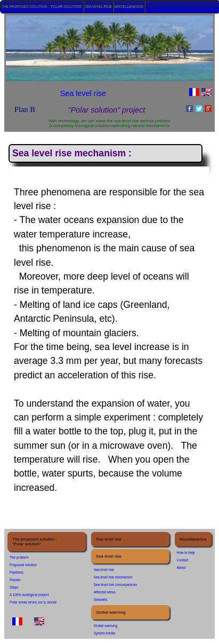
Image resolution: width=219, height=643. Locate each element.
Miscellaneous (129, 7)
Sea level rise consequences (115, 584)
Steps (14, 587)
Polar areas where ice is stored (33, 602)
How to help (186, 552)
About (181, 567)
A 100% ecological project (29, 595)
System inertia (105, 633)
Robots (15, 580)
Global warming (105, 626)
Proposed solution (23, 565)
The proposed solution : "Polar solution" (42, 7)
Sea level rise (98, 7)
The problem (19, 557)
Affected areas (105, 592)
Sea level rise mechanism (113, 577)
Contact (183, 560)
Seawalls (101, 599)
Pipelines (16, 572)
